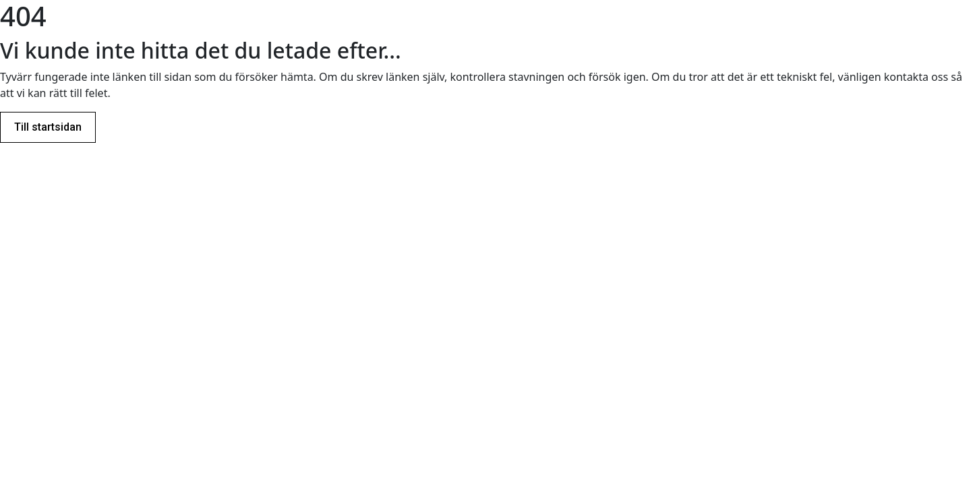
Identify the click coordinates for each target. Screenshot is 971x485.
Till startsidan (48, 127)
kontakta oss (916, 76)
